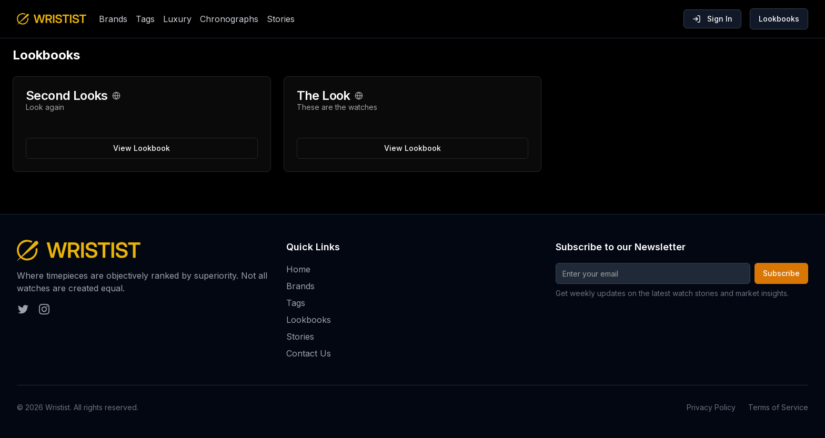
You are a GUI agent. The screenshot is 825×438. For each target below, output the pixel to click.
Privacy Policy (711, 407)
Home (298, 269)
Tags (145, 19)
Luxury (177, 19)
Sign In (712, 18)
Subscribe (781, 273)
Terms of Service (778, 407)
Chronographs (229, 19)
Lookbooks (779, 18)
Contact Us (308, 353)
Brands (113, 19)
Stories (281, 19)
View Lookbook (141, 148)
